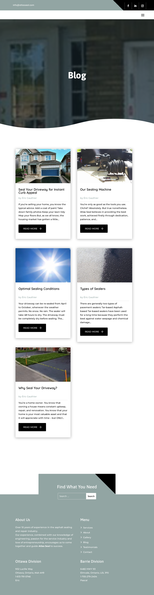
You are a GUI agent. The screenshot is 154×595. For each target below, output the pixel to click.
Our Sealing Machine (95, 189)
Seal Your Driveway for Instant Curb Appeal (41, 191)
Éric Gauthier (29, 198)
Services (86, 527)
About (85, 532)
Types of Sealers (92, 289)
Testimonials (88, 547)
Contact (86, 552)
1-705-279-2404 (88, 576)
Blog (84, 542)
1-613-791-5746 (23, 576)
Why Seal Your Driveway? (37, 388)
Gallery (85, 537)
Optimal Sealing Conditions (38, 289)
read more (30, 228)
